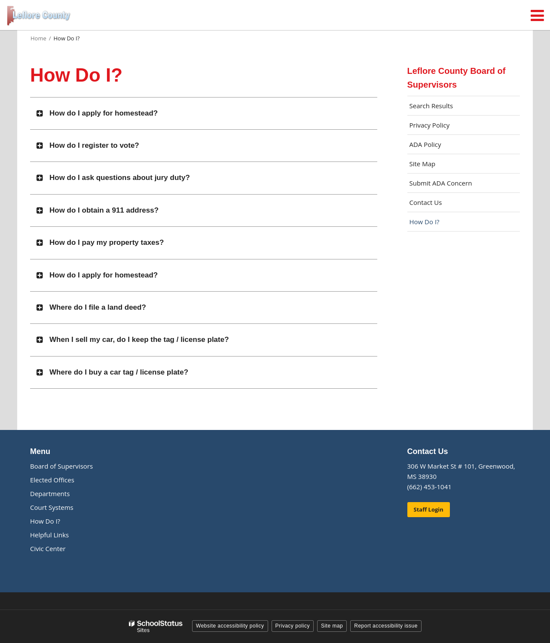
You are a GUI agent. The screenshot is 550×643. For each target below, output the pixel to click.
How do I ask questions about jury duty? (119, 178)
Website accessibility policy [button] (230, 626)
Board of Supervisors (61, 466)
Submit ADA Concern (440, 183)
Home (38, 38)
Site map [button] (332, 626)
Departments (50, 493)
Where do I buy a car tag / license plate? (118, 372)
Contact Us (425, 202)
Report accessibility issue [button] (386, 626)
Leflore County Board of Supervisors (456, 77)
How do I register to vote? (94, 145)
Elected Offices (52, 479)
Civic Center (48, 548)
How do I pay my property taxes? (106, 242)
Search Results (431, 105)
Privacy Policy (429, 125)
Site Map (422, 163)
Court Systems (51, 507)
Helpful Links (49, 534)
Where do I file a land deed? (97, 307)
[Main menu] (537, 15)
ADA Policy (425, 144)
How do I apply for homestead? (103, 113)
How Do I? (424, 221)
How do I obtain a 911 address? (104, 210)
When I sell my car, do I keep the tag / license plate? (139, 339)
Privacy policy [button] (292, 626)
